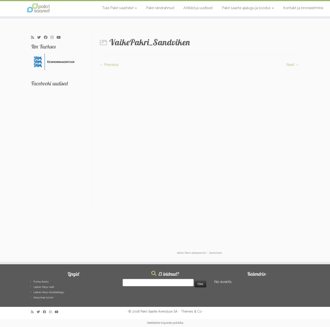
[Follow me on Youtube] (60, 38)
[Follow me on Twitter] (40, 38)
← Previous (109, 65)
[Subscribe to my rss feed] (34, 38)
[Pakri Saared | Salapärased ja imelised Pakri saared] (38, 8)
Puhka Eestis (41, 281)
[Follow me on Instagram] (53, 38)
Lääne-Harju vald (43, 287)
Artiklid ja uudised (198, 8)
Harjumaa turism (43, 297)
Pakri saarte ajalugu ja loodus (248, 8)
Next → (292, 65)
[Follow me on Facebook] (47, 38)
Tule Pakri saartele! (119, 8)
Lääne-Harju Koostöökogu (48, 292)
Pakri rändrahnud (160, 8)
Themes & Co (191, 311)
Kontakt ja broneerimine (303, 8)
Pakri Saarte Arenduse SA (159, 311)
